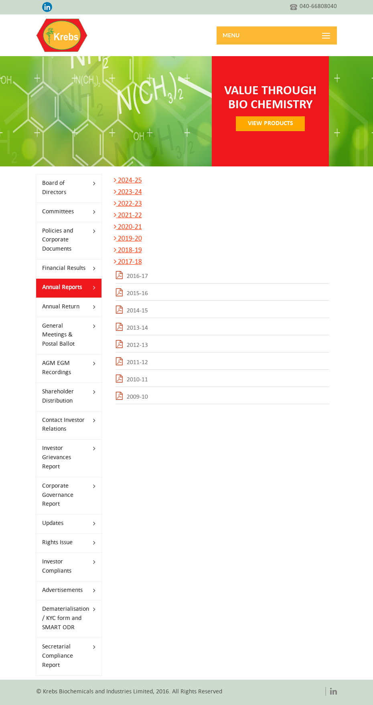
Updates (66, 523)
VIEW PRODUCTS (268, 123)
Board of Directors (66, 188)
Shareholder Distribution (66, 397)
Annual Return (66, 307)
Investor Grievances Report (66, 457)
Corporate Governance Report (66, 495)
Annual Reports (66, 287)
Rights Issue (66, 542)
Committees (66, 212)
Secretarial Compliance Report (66, 656)
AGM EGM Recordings (66, 368)
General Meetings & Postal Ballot (66, 335)
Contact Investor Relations (66, 425)
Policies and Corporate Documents (66, 240)
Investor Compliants (66, 567)
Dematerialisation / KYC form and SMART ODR (66, 618)
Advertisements (66, 590)
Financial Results (66, 268)
